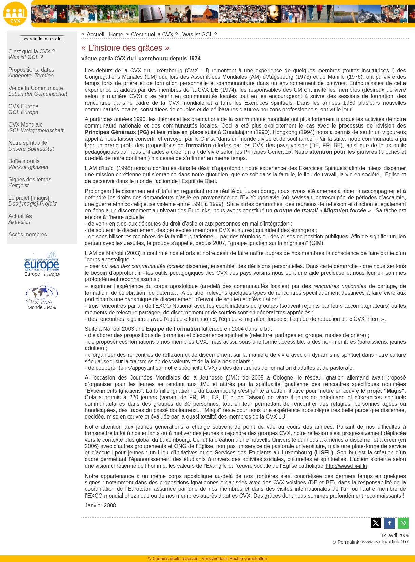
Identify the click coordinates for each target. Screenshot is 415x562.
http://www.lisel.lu (346, 466)
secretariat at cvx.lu (42, 38)
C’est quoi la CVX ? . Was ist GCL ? (174, 34)
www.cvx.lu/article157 (370, 541)
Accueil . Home (105, 34)
